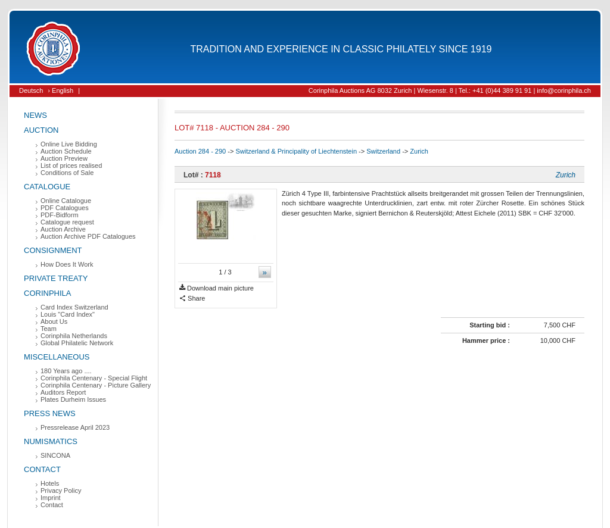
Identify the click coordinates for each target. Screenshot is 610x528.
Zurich (419, 151)
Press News (50, 413)
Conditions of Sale (67, 172)
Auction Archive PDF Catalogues (88, 236)
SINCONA (55, 455)
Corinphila (47, 293)
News (35, 115)
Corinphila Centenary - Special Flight (94, 378)
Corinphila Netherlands (74, 335)
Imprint (51, 497)
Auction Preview (64, 158)
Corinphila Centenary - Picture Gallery (96, 385)
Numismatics (50, 441)
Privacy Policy (61, 490)
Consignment (53, 250)
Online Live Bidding (69, 144)
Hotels (50, 483)
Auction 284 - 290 (200, 151)
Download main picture (216, 288)
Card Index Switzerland (74, 307)
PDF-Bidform (60, 214)
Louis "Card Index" (68, 314)
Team (49, 328)
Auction (41, 130)
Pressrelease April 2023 (75, 427)
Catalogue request (67, 222)
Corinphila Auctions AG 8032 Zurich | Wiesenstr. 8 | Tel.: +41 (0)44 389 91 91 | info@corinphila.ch (450, 90)
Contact (42, 469)
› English (60, 90)
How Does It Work (67, 264)
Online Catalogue (66, 200)
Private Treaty (56, 278)
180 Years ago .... (66, 370)
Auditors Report (63, 392)
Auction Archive (63, 229)
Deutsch (31, 90)
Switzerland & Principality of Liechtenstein (296, 151)
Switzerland (383, 151)
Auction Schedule (66, 151)
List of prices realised (71, 165)
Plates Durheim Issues (73, 399)
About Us (54, 321)
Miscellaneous (57, 356)
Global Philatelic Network (77, 342)
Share (192, 298)
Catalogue (47, 186)
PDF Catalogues (65, 207)
